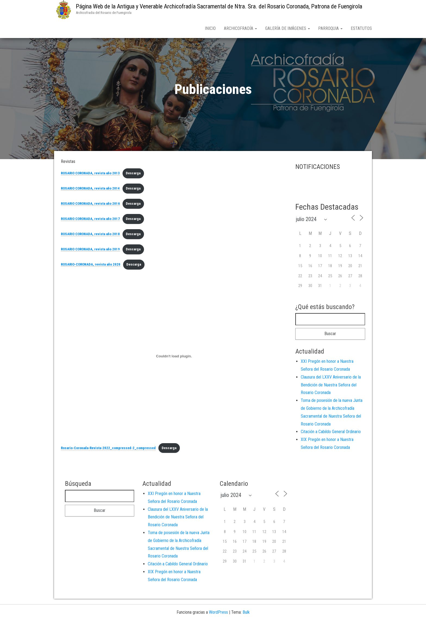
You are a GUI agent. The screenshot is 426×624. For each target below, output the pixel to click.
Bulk (246, 613)
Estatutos (361, 28)
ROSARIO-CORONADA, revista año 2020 (90, 265)
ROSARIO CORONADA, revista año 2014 (90, 189)
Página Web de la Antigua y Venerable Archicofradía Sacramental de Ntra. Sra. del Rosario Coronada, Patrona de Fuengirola (219, 6)
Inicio (210, 28)
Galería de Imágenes (287, 28)
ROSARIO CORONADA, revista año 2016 (90, 205)
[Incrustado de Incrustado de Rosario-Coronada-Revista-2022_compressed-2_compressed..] (174, 357)
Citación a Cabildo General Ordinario (331, 432)
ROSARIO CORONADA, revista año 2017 (90, 220)
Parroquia (330, 28)
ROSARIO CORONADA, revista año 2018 (90, 235)
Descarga (133, 174)
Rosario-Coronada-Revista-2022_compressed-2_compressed (108, 449)
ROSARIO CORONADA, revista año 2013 (90, 174)
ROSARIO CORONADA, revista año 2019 (90, 250)
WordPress (218, 613)
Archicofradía (240, 28)
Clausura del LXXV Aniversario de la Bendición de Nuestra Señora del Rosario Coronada (331, 386)
